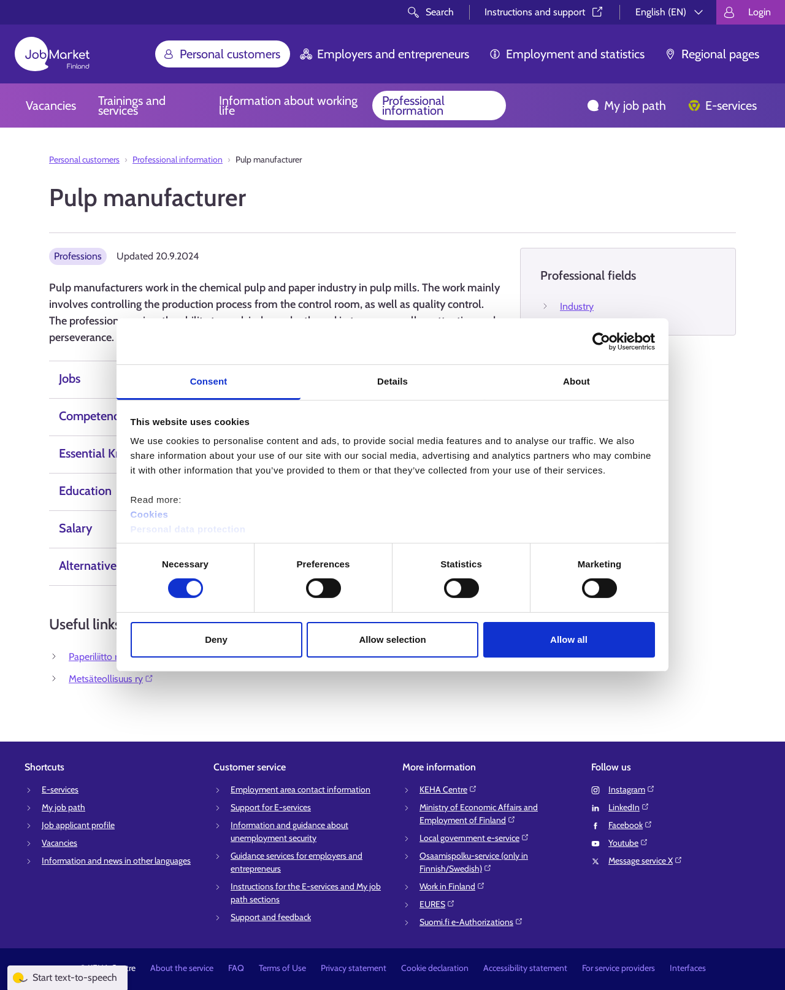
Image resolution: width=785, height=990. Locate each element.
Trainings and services (132, 105)
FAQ (236, 967)
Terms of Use (282, 967)
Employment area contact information (300, 789)
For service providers (618, 967)
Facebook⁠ (630, 825)
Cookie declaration (435, 967)
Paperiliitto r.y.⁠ (103, 656)
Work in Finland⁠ (452, 886)
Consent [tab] (209, 381)
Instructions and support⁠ (544, 12)
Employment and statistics (567, 54)
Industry (577, 306)
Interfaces (688, 967)
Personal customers (221, 54)
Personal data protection (188, 529)
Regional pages (711, 54)
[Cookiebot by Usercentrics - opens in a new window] (601, 341)
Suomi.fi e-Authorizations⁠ (471, 921)
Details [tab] (392, 381)
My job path (626, 105)
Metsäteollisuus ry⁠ (111, 679)
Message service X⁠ (645, 860)
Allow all (569, 639)
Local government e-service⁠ (474, 837)
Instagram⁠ (631, 789)
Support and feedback (271, 917)
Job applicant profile (78, 825)
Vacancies (51, 105)
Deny (216, 639)
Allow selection (392, 639)
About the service (181, 967)
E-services (722, 105)
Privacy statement (353, 967)
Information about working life (288, 105)
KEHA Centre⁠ (448, 789)
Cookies (150, 514)
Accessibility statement (525, 967)
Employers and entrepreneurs (384, 54)
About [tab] (576, 381)
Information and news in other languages (116, 860)
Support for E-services (271, 807)
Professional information (413, 105)
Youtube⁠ (628, 842)
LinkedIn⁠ (628, 807)
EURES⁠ (437, 904)
